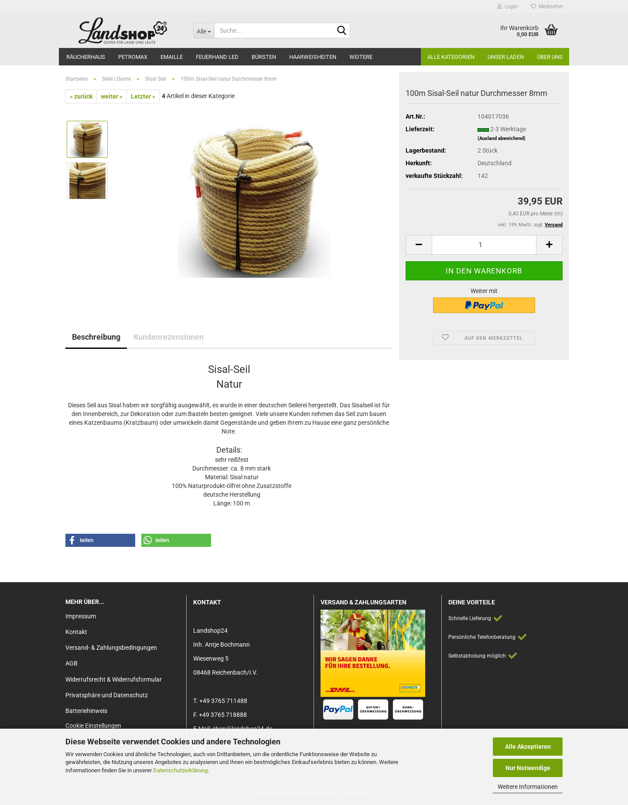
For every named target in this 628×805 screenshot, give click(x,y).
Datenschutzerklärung (180, 770)
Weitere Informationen (528, 786)
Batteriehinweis (86, 710)
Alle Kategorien (450, 57)
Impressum (80, 616)
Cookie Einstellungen (93, 725)
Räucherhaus (85, 57)
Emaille (171, 57)
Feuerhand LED (217, 57)
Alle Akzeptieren (528, 746)
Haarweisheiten (312, 57)
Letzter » (143, 96)
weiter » (112, 96)
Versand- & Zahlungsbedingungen (111, 647)
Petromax (132, 57)
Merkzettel (547, 6)
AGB (71, 663)
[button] (419, 245)
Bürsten (264, 57)
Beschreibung (96, 336)
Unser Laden (506, 57)
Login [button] (507, 6)
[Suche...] (203, 30)
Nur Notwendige (527, 767)
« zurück (81, 96)
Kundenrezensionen (168, 336)
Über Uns (550, 57)
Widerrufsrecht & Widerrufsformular (113, 679)
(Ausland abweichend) (502, 138)
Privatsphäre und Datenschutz (106, 695)
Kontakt (76, 631)
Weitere (360, 57)
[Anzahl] (484, 245)
